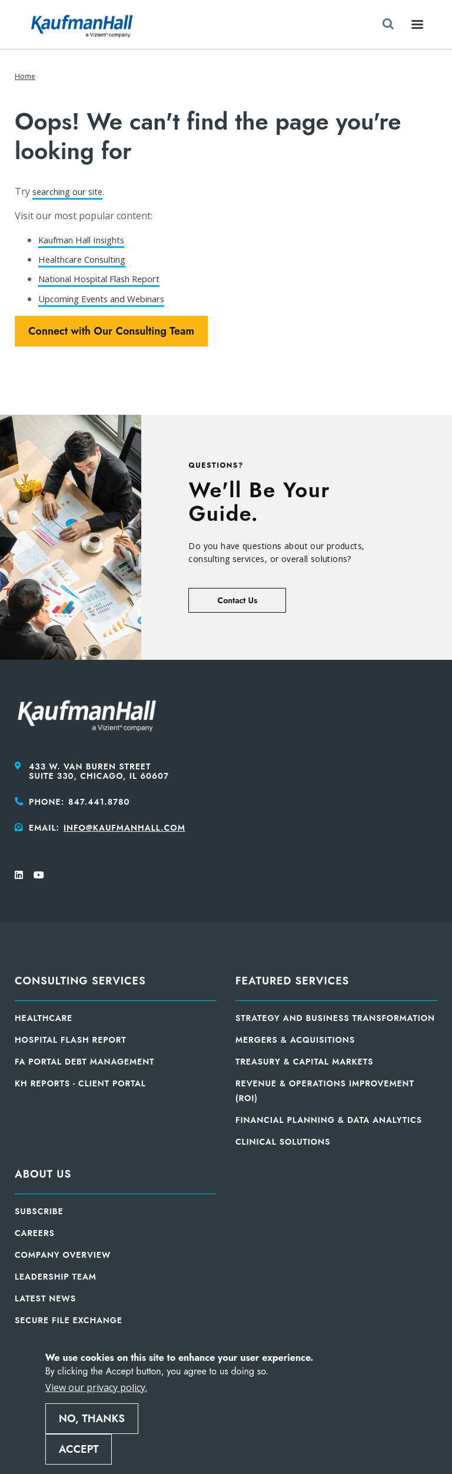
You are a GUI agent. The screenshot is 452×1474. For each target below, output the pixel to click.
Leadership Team (56, 1277)
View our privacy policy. (96, 1387)
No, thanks (92, 1418)
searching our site (72, 191)
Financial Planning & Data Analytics (328, 1120)
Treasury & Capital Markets (304, 1062)
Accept (79, 1449)
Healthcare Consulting (87, 259)
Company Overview (63, 1255)
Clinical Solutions (282, 1142)
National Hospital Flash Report (106, 278)
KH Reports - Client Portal (80, 1083)
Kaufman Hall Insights (87, 239)
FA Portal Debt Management (84, 1062)
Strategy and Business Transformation (335, 1018)
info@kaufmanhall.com (124, 828)
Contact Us (237, 600)
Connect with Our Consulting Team (111, 331)
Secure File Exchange (68, 1320)
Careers (35, 1233)
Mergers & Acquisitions (295, 1040)
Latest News (45, 1298)
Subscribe (39, 1211)
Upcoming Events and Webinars (108, 298)
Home (25, 76)
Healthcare (43, 1018)
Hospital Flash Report (71, 1040)
